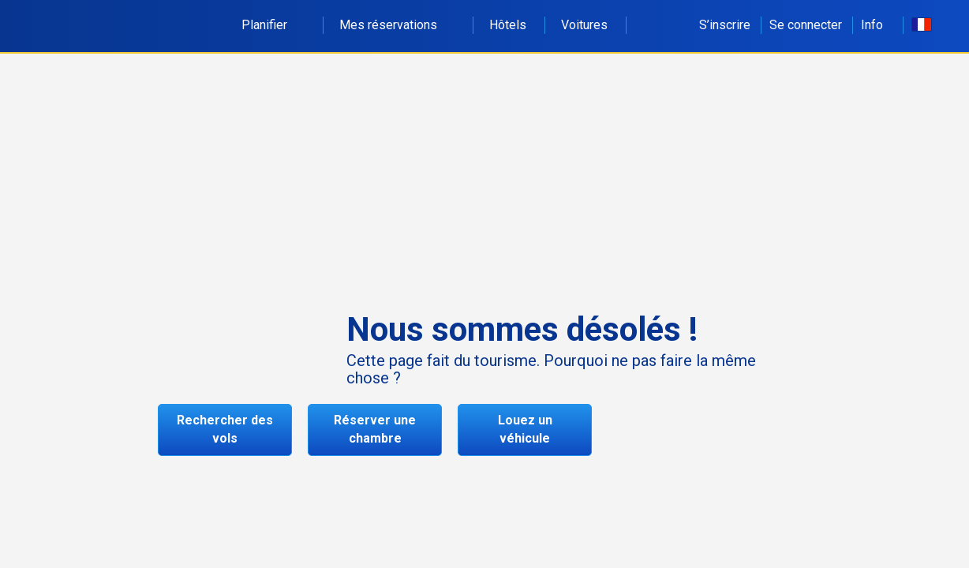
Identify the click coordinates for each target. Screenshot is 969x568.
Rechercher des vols (225, 429)
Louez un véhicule (525, 429)
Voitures (584, 24)
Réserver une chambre (375, 429)
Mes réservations (397, 24)
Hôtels (507, 24)
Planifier (273, 24)
